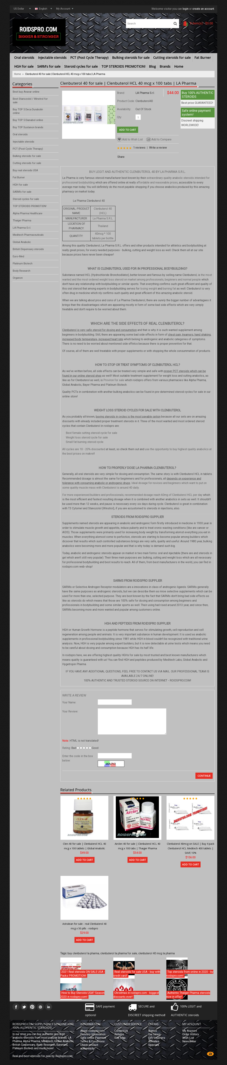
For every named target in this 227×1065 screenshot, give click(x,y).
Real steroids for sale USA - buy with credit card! (136, 973)
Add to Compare (158, 139)
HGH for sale (24, 66)
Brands (165, 66)
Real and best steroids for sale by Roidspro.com (42, 1056)
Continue (204, 775)
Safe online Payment (93, 1037)
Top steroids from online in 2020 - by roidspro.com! (189, 973)
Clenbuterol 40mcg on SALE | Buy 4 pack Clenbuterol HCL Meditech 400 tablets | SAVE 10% (190, 848)
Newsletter (189, 1041)
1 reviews (139, 147)
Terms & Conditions (92, 1041)
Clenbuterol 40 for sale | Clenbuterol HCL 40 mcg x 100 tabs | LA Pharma (65, 74)
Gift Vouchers (156, 1037)
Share (120, 156)
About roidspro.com (92, 1030)
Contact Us (121, 1030)
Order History (190, 1034)
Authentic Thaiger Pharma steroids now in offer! (188, 994)
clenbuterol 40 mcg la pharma (156, 953)
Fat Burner (202, 57)
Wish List (188, 1037)
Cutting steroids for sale (172, 57)
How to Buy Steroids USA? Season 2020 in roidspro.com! (82, 994)
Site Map (120, 1037)
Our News (154, 1034)
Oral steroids (24, 57)
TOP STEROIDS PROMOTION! (123, 66)
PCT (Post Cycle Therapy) (89, 57)
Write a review (158, 147)
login (185, 8)
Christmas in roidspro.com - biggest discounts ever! (136, 994)
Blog (152, 66)
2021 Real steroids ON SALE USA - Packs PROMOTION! (82, 973)
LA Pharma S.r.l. (144, 93)
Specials (153, 1045)
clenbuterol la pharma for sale (118, 953)
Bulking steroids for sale (131, 57)
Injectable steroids (52, 57)
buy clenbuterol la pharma (83, 953)
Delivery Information (93, 1034)
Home (178, 66)
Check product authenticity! (89, 1046)
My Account (189, 1030)
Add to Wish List (130, 139)
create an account (203, 8)
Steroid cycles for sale (81, 66)
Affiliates (153, 1041)
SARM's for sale (48, 66)
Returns (119, 1034)
